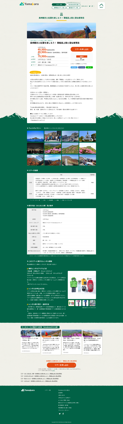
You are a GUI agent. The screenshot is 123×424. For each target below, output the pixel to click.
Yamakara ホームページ (38, 120)
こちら (53, 370)
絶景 (46, 40)
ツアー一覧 (60, 4)
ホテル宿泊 (40, 40)
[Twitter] (90, 6)
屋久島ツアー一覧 (74, 7)
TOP (22, 373)
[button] (101, 5)
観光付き (50, 40)
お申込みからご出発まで (64, 397)
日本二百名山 (33, 40)
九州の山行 (27, 381)
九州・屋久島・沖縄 (29, 373)
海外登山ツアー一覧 (59, 7)
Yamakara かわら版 (63, 390)
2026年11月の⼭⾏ (28, 376)
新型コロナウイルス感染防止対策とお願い (68, 402)
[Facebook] (92, 6)
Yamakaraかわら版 (73, 4)
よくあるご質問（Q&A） (64, 400)
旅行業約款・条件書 (63, 405)
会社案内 (60, 392)
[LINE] (89, 67)
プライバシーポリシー (63, 410)
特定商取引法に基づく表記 (64, 407)
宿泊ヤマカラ (27, 378)
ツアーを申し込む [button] (82, 49)
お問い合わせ (84, 6)
